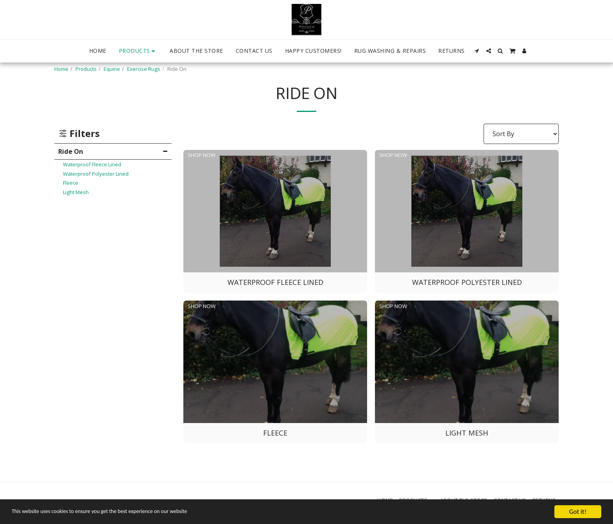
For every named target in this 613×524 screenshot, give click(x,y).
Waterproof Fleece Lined (92, 164)
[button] (476, 51)
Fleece (70, 182)
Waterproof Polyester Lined (96, 173)
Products (86, 68)
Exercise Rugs (143, 68)
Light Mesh (76, 192)
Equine (112, 68)
